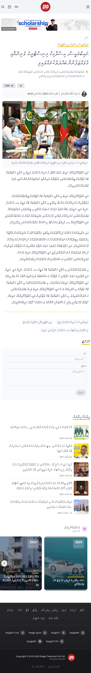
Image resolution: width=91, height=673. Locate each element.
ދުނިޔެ (63, 610)
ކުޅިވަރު (73, 610)
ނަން (84, 353)
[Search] (3, 7)
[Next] (4, 563)
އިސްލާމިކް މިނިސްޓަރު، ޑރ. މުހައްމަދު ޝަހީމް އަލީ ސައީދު (65, 330)
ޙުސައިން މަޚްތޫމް (74, 93)
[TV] (9, 7)
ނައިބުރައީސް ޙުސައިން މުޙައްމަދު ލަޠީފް (72, 322)
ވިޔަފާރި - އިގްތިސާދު (49, 610)
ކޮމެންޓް (83, 366)
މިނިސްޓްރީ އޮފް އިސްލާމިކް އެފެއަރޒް (37, 322)
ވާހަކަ (20, 610)
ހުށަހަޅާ (81, 393)
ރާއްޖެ (82, 610)
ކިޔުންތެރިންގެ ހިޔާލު (38, 666)
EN (16, 6)
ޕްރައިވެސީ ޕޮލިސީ (53, 666)
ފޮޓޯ (27, 610)
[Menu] (88, 7)
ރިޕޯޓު (34, 610)
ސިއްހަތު (10, 610)
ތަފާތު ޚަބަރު (53, 618)
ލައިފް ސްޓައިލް (39, 618)
